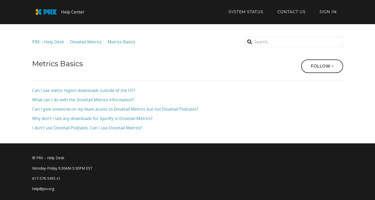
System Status (246, 11)
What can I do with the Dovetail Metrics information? (83, 100)
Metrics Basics (121, 42)
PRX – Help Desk (48, 42)
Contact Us (291, 11)
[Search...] (294, 42)
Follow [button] (320, 66)
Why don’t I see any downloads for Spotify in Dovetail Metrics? (92, 118)
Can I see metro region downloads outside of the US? (83, 90)
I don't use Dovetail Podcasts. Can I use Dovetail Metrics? (87, 128)
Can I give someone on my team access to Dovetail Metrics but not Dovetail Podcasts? (115, 109)
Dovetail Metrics (86, 42)
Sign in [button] (328, 11)
